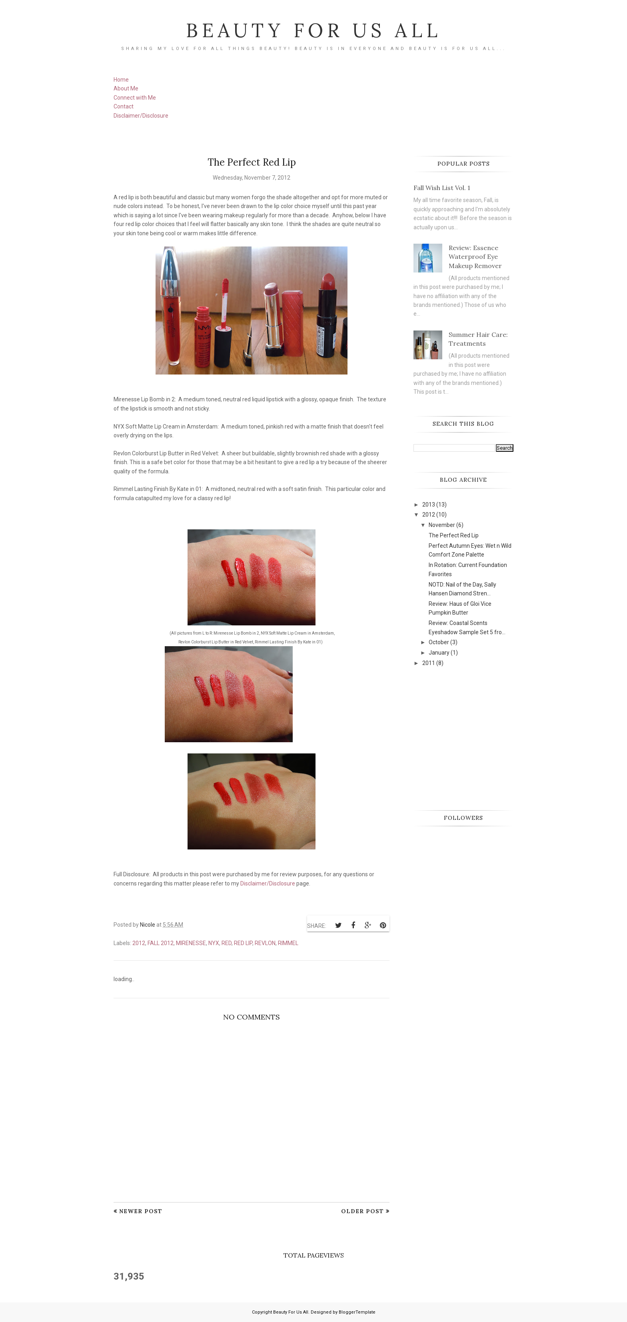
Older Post (362, 1211)
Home (121, 79)
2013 (428, 504)
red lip (243, 943)
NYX (213, 943)
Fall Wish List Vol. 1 (441, 188)
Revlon (265, 943)
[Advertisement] (473, 738)
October (439, 642)
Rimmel (288, 943)
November (442, 525)
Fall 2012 (161, 943)
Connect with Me (135, 97)
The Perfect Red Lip (454, 535)
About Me (126, 88)
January (439, 652)
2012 (138, 943)
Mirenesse (191, 943)
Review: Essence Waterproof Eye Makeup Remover (475, 257)
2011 (428, 663)
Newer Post (140, 1211)
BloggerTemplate (357, 1312)
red (227, 943)
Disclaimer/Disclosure (141, 115)
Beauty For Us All (313, 30)
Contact (124, 106)
